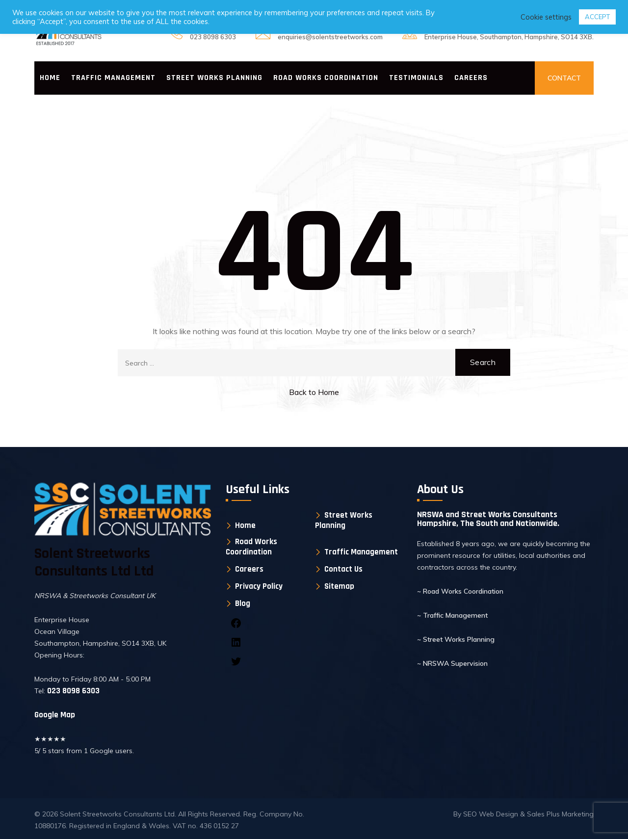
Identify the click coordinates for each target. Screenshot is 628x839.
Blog (242, 604)
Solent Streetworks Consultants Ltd (117, 814)
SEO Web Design (491, 814)
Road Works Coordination (325, 78)
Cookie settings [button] (546, 17)
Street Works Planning (214, 78)
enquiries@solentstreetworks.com (330, 37)
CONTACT (564, 78)
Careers (471, 78)
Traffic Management (113, 78)
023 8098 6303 (213, 37)
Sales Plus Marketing (560, 814)
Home (50, 78)
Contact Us (343, 569)
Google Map (54, 714)
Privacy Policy (259, 586)
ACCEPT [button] (597, 17)
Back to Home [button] (314, 392)
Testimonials (416, 78)
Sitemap (339, 586)
